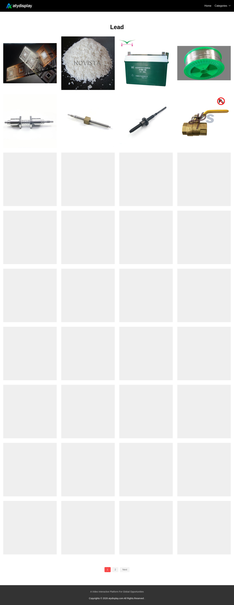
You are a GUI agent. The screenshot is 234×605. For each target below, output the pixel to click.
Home (207, 5)
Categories (221, 5)
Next (124, 569)
